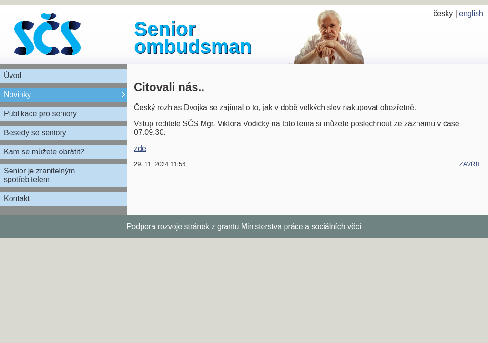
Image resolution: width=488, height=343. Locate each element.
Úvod (12, 75)
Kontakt (17, 198)
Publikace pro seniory (40, 114)
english (471, 14)
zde (140, 148)
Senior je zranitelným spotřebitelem (39, 175)
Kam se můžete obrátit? (44, 152)
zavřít (470, 164)
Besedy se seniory (35, 133)
